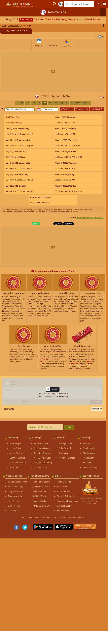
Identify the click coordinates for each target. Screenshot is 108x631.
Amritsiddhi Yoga (15, 486)
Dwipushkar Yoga (16, 491)
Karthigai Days (39, 496)
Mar (33, 103)
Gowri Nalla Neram (41, 486)
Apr (38, 103)
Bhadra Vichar (89, 453)
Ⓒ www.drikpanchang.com (91, 501)
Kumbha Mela (63, 510)
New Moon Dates (41, 448)
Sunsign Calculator (65, 496)
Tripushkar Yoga (15, 496)
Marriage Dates (65, 443)
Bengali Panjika (64, 506)
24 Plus (66, 96)
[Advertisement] (54, 72)
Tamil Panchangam (41, 482)
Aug (61, 103)
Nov (78, 103)
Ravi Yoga (12, 510)
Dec (84, 103)
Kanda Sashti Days (41, 506)
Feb (27, 103)
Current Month (82, 109)
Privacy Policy (91, 503)
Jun (50, 103)
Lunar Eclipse (16, 448)
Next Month (96, 109)
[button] (79, 4)
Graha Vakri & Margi (43, 463)
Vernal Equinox (16, 453)
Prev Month (67, 109)
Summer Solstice (17, 458)
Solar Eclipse (16, 443)
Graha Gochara (41, 467)
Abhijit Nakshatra (90, 467)
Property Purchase (67, 458)
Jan (22, 103)
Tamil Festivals (39, 501)
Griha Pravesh (65, 448)
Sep (67, 103)
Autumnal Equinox (18, 463)
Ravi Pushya (13, 501)
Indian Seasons (64, 482)
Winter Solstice (16, 467)
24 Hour (55, 96)
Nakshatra (87, 463)
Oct (72, 103)
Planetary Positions (42, 453)
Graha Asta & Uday (42, 458)
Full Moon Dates (41, 443)
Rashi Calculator (64, 491)
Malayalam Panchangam (68, 501)
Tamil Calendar (39, 491)
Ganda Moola (89, 448)
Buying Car (63, 453)
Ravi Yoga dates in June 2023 (90, 217)
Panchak (87, 443)
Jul (55, 103)
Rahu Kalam (88, 458)
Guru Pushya (14, 506)
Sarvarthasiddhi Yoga (17, 482)
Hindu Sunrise (63, 486)
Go (68, 427)
